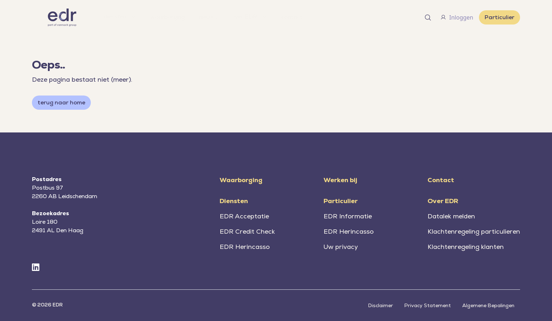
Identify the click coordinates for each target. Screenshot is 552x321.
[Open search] (428, 17)
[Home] (62, 17)
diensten (120, 16)
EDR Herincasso (245, 247)
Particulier (499, 17)
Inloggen (457, 17)
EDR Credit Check (247, 231)
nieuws (208, 17)
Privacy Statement (427, 305)
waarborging (167, 17)
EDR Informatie (348, 216)
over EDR (249, 16)
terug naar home (61, 102)
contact (291, 17)
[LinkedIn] (35, 267)
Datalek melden (451, 216)
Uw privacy (341, 247)
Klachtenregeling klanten (465, 247)
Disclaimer (380, 305)
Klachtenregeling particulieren (473, 231)
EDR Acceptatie (244, 216)
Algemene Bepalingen (488, 305)
